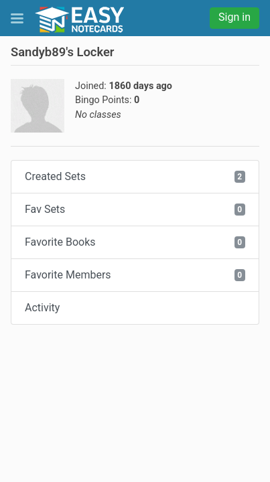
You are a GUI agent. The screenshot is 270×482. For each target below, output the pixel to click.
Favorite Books (135, 242)
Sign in (234, 17)
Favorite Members (135, 274)
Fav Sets (135, 209)
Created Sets (135, 176)
